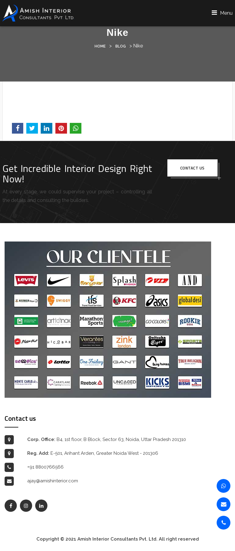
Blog (120, 46)
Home (100, 46)
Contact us (192, 168)
